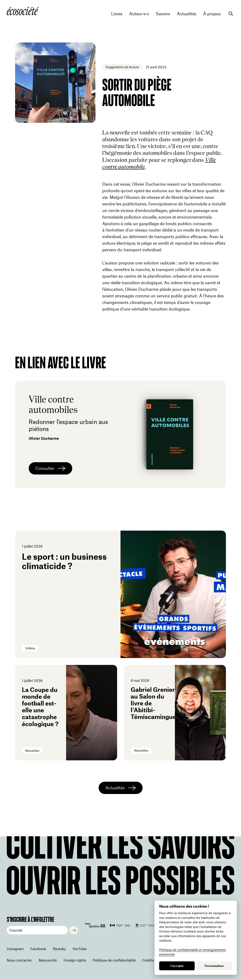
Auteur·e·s (139, 14)
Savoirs (163, 14)
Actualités (186, 14)
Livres (116, 14)
